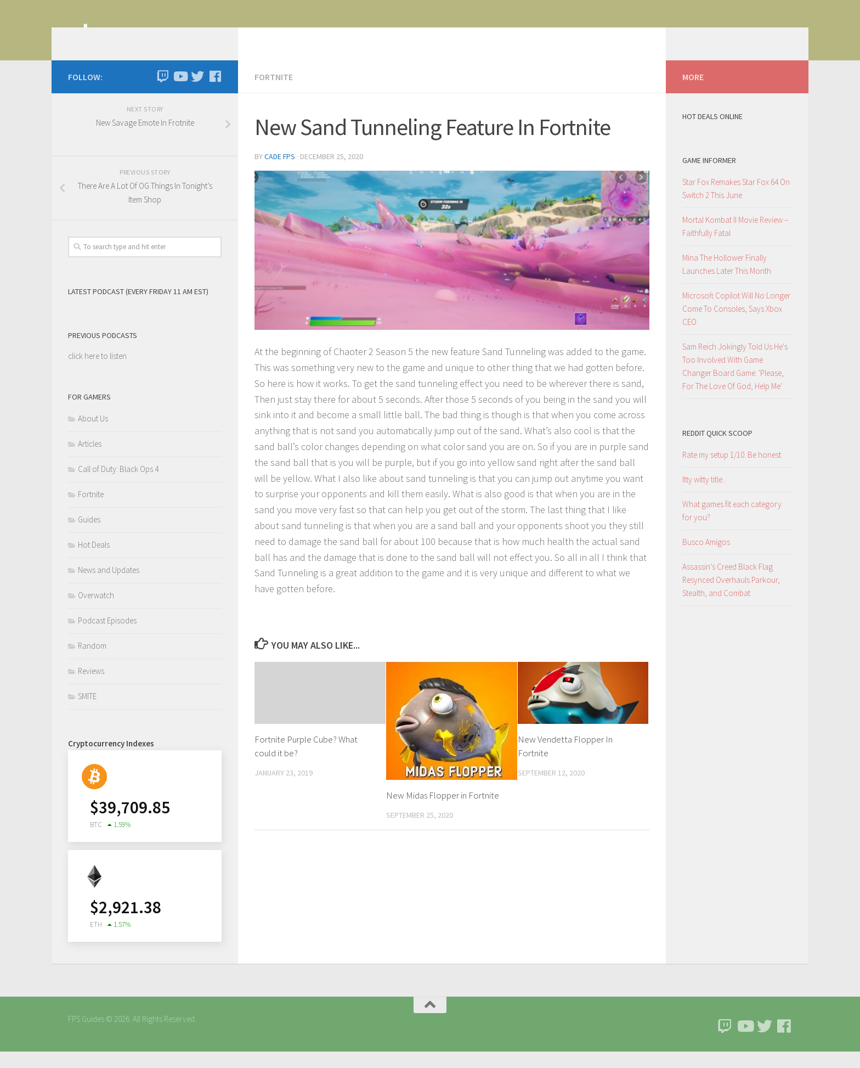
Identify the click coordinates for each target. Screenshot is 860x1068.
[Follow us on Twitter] (197, 92)
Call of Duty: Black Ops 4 (118, 485)
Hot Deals (94, 561)
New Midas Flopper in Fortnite (443, 812)
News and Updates (108, 586)
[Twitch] (162, 92)
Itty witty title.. (704, 496)
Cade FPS (280, 173)
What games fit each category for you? (732, 527)
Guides (89, 536)
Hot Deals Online (712, 133)
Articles (89, 460)
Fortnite (273, 93)
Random (92, 662)
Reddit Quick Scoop (717, 449)
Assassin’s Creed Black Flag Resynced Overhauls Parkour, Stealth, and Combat (731, 596)
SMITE (87, 712)
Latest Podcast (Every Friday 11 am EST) (138, 308)
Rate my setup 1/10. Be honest (731, 471)
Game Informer (709, 177)
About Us (93, 435)
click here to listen (97, 372)
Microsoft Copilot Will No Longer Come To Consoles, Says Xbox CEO (736, 325)
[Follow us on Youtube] (179, 92)
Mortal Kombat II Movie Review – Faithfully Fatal (735, 243)
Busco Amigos (706, 558)
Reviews (91, 687)
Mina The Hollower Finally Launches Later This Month (726, 281)
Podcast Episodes (107, 637)
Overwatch (96, 611)
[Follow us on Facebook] (215, 92)
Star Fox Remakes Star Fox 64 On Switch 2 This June (736, 205)
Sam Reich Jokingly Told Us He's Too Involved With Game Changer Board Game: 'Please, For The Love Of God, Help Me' (735, 383)
